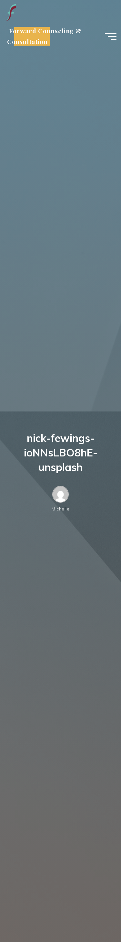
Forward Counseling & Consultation (44, 36)
